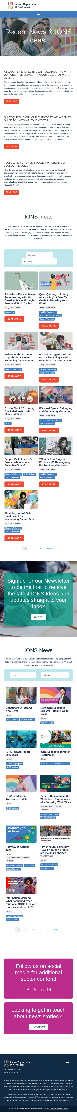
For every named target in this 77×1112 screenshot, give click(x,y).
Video (53, 810)
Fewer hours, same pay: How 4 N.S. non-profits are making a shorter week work (55, 851)
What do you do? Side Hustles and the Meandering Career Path (19, 516)
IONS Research (47, 806)
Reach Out (38, 1026)
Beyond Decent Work (49, 814)
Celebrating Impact (14, 764)
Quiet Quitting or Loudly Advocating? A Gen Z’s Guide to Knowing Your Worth (54, 299)
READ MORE (14, 319)
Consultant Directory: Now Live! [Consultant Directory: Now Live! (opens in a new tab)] (19, 709)
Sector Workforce (27, 720)
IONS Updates (12, 720)
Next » (50, 548)
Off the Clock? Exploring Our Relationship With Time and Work (19, 411)
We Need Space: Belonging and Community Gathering (55, 410)
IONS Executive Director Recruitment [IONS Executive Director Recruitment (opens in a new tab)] (55, 753)
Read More (11, 101)
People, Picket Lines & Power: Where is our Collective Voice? (18, 462)
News (9, 715)
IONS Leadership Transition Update (16, 797)
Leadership (29, 866)
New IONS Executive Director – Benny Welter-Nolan (55, 710)
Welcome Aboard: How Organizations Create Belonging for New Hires (19, 357)
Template (45, 810)
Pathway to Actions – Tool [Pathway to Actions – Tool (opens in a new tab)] (18, 848)
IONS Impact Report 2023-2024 (18, 753)
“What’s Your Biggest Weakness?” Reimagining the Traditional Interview (54, 462)
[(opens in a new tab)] (21, 695)
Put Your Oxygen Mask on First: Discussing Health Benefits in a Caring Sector (55, 357)
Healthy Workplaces (15, 866)
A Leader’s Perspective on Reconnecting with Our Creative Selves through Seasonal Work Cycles (20, 299)
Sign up (38, 617)
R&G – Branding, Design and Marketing (58, 1108)
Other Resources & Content (18, 857)
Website (10, 861)
